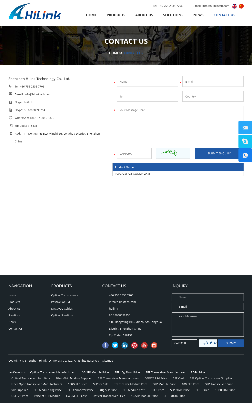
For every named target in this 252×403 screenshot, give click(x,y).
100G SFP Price (77, 384)
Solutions (173, 15)
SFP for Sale (100, 384)
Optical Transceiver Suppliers (30, 378)
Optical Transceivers (64, 295)
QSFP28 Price (19, 396)
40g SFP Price (108, 390)
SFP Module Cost (134, 390)
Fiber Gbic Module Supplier (74, 378)
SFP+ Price (202, 390)
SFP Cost (178, 378)
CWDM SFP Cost (76, 396)
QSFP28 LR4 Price (156, 378)
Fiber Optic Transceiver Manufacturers (36, 384)
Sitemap (107, 360)
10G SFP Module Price (94, 372)
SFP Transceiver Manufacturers (118, 378)
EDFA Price (198, 372)
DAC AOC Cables (62, 308)
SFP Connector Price (81, 390)
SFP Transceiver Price (219, 384)
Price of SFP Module (47, 396)
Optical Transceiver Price (109, 396)
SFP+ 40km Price (174, 396)
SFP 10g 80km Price (127, 372)
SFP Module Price (164, 384)
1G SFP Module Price (144, 396)
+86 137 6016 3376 (42, 118)
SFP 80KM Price (225, 390)
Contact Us (224, 15)
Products (116, 15)
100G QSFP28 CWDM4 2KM (132, 173)
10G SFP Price (190, 384)
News (198, 15)
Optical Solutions (62, 315)
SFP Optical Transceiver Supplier (211, 378)
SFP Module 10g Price (48, 390)
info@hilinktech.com (216, 6)
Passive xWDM (60, 302)
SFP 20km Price (180, 390)
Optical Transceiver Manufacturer (52, 372)
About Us (144, 15)
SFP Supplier (19, 390)
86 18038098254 (34, 110)
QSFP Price (157, 390)
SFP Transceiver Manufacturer (165, 372)
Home (91, 15)
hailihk (28, 102)
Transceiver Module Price (130, 384)
